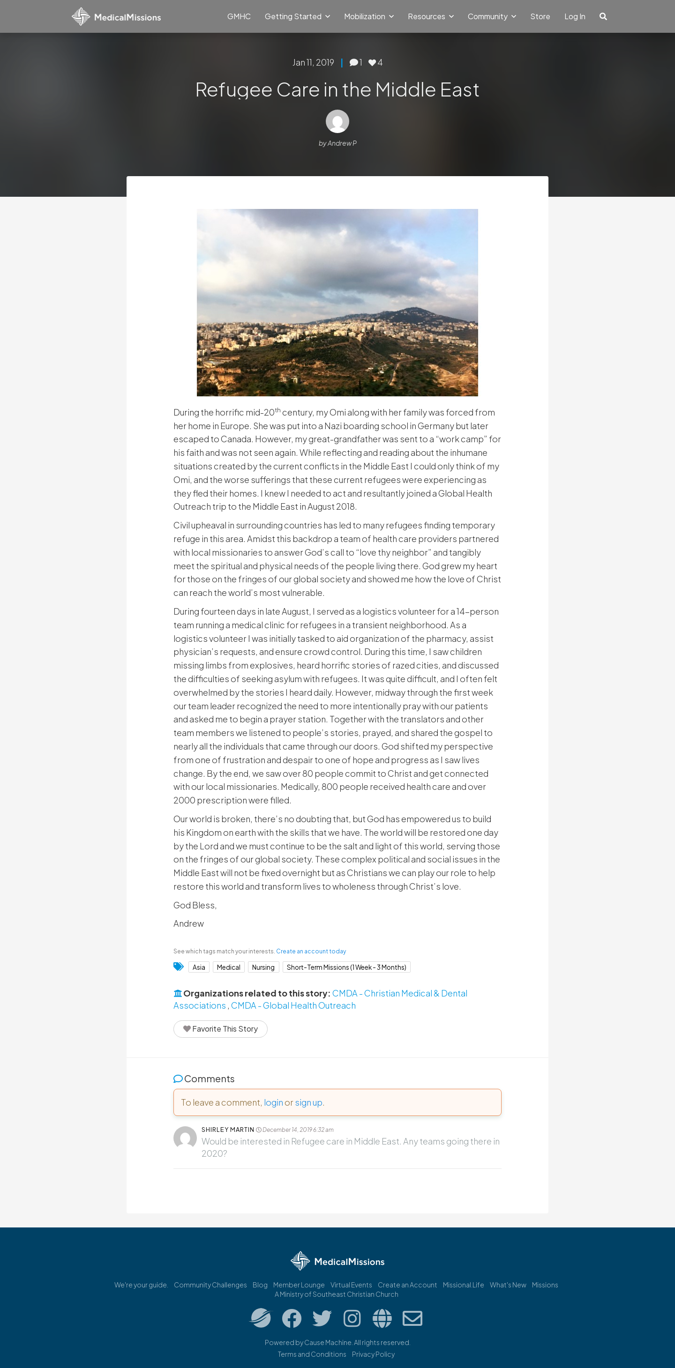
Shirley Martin (228, 1129)
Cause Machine (328, 1342)
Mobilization (369, 16)
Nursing (263, 967)
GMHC (239, 16)
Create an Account (407, 1284)
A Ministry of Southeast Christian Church (336, 1294)
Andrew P (342, 143)
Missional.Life (463, 1284)
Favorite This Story (220, 1028)
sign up (308, 1102)
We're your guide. (141, 1284)
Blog (260, 1284)
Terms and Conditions (312, 1354)
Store (540, 16)
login (273, 1102)
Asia (199, 967)
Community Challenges (210, 1284)
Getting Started (297, 16)
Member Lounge (299, 1284)
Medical (228, 967)
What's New (508, 1284)
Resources (431, 16)
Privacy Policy (373, 1354)
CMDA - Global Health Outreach (293, 1005)
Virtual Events (351, 1284)
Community (492, 16)
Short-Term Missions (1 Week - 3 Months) (346, 967)
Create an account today (311, 951)
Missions (545, 1284)
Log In (574, 16)
